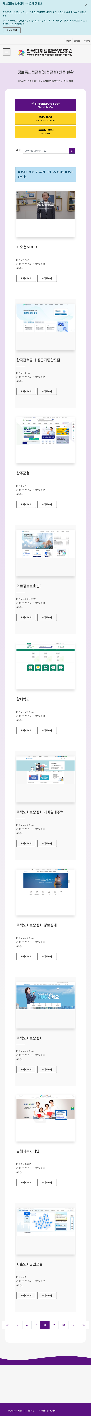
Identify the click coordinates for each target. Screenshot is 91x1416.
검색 (18, 150)
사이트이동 (47, 278)
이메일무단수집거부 (47, 1410)
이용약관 (30, 1410)
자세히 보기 (12, 30)
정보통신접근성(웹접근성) (45, 106)
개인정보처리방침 (14, 1410)
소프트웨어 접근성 (45, 132)
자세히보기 (28, 277)
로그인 (68, 41)
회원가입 (77, 41)
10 (63, 1325)
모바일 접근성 (45, 118)
